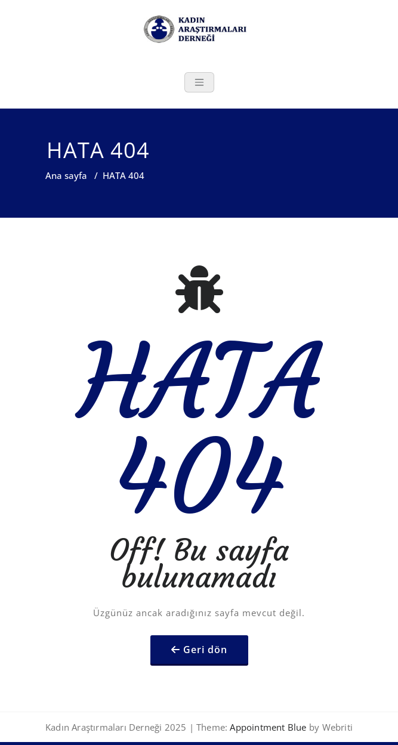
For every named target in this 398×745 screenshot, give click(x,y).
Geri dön (205, 649)
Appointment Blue (266, 727)
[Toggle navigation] (199, 82)
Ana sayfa (66, 175)
